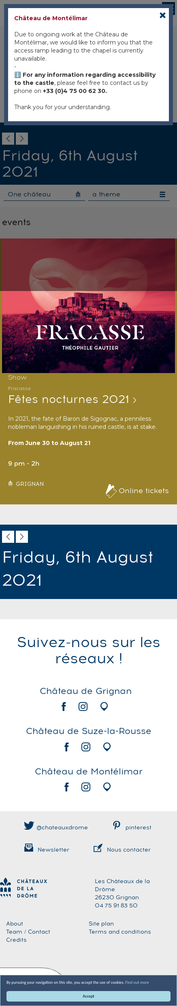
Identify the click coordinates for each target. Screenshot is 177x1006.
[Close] (162, 15)
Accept (88, 996)
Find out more (137, 982)
